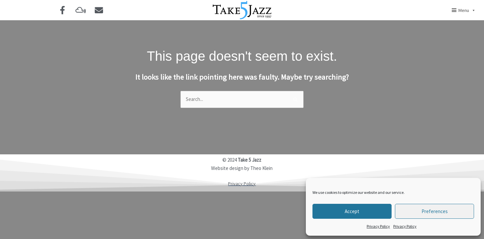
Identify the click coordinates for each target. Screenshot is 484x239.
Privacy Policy (378, 226)
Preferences (435, 211)
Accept (352, 211)
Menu (467, 10)
